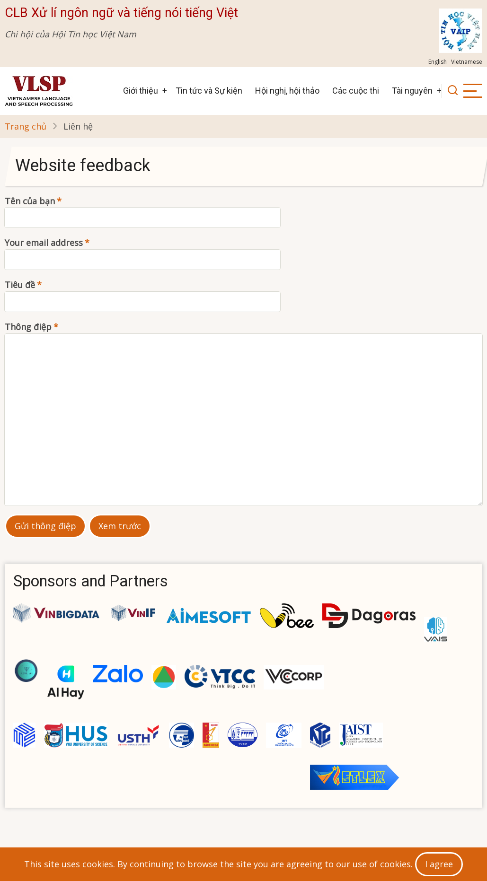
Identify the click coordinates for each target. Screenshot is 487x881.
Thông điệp (28, 326)
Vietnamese (466, 62)
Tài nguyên (412, 91)
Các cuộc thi (355, 91)
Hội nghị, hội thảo (287, 91)
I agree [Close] (439, 864)
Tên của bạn (30, 201)
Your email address (44, 242)
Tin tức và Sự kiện (209, 91)
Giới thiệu (140, 91)
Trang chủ (25, 126)
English (437, 62)
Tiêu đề (20, 284)
